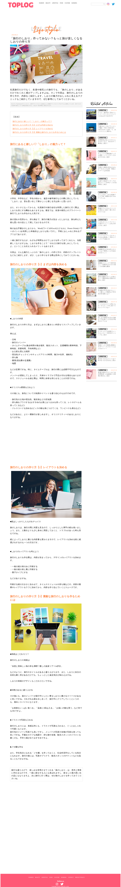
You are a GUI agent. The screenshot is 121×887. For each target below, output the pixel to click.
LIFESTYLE (55, 3)
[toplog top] (20, 4)
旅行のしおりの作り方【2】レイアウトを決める (33, 129)
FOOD (61, 3)
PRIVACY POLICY (80, 877)
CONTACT (71, 877)
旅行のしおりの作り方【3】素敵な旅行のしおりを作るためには (39, 132)
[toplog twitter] (114, 4)
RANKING (74, 3)
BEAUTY (48, 3)
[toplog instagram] (109, 4)
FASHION (41, 3)
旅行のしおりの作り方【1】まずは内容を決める (33, 125)
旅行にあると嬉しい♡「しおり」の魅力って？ (32, 121)
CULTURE (67, 3)
